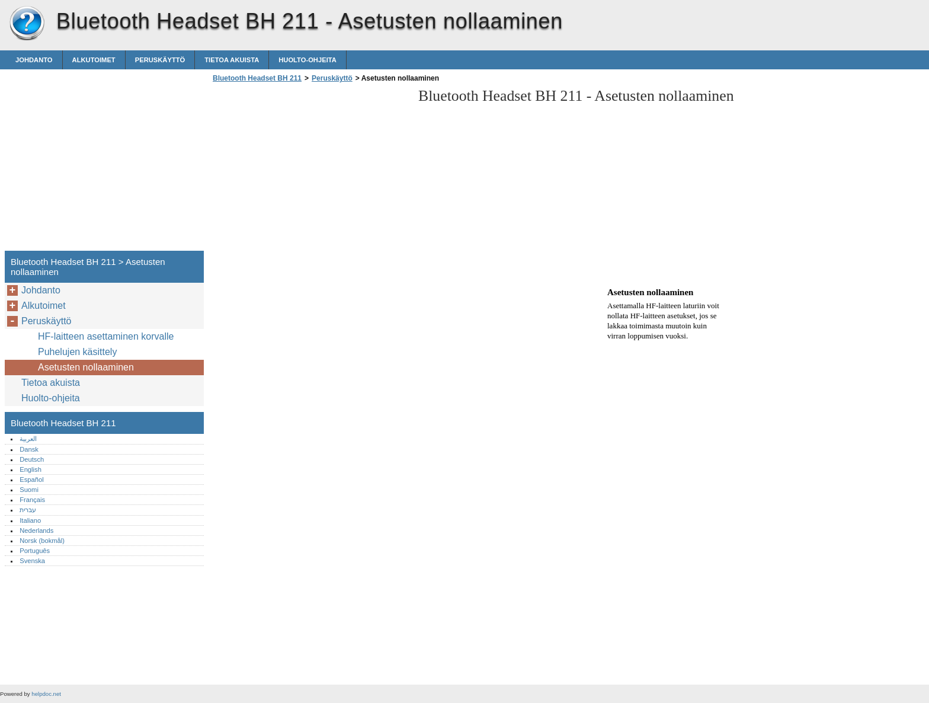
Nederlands (36, 530)
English (30, 469)
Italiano (30, 520)
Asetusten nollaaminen (86, 367)
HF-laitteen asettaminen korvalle (106, 336)
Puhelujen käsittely (77, 352)
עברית (28, 509)
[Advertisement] (309, 170)
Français (32, 499)
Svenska (32, 560)
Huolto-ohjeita (307, 59)
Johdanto (34, 59)
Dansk (29, 449)
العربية (28, 438)
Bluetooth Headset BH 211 (26, 23)
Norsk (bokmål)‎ (42, 540)
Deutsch (32, 459)
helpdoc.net (46, 694)
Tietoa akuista (231, 59)
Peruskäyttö (160, 59)
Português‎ (35, 550)
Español (31, 479)
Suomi (29, 489)
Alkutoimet (94, 59)
